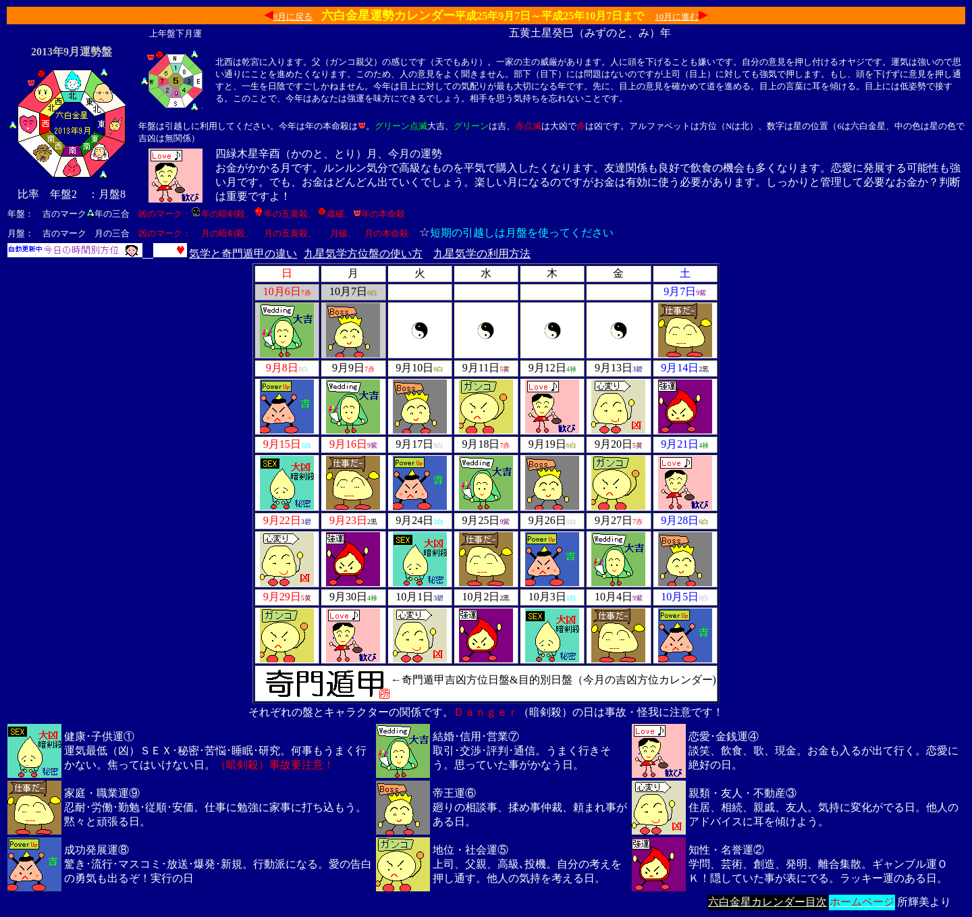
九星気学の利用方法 (482, 253)
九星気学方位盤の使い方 (363, 253)
